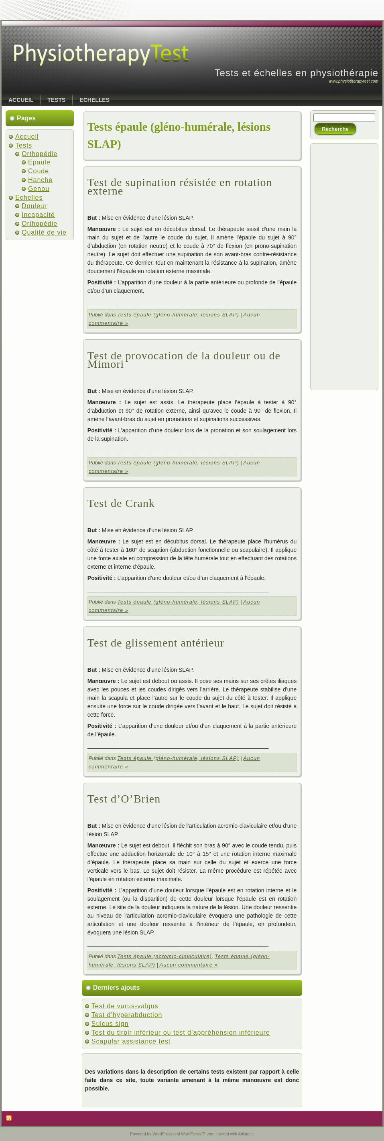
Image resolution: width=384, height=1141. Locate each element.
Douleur (34, 206)
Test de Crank (121, 503)
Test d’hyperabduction (127, 1014)
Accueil (27, 136)
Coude (38, 171)
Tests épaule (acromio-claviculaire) (164, 956)
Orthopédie (39, 153)
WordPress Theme (197, 1134)
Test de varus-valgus (124, 1006)
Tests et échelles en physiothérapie (296, 72)
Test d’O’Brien (124, 798)
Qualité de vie (44, 232)
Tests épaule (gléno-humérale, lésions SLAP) (178, 315)
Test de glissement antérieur (155, 642)
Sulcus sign (110, 1023)
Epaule (39, 162)
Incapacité (38, 214)
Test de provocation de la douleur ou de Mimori (183, 359)
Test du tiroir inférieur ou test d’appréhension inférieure (180, 1032)
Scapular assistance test (131, 1041)
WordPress (162, 1134)
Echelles (29, 197)
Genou (38, 188)
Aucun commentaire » (188, 965)
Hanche (40, 179)
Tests (23, 145)
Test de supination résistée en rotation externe (179, 186)
